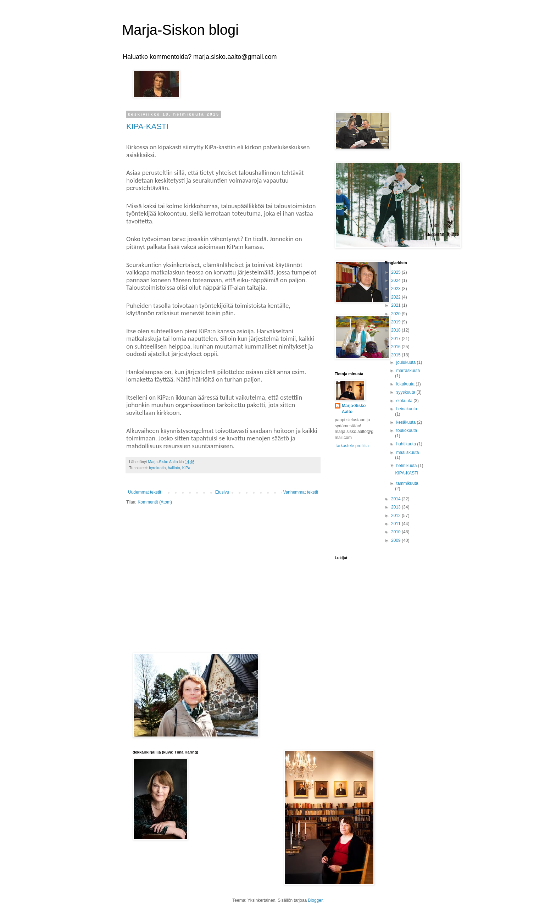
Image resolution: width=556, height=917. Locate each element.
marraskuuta (408, 370)
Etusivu (222, 492)
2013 (396, 507)
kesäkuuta (406, 422)
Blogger (315, 900)
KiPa (186, 468)
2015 (396, 354)
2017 (396, 338)
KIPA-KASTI (147, 126)
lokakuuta (406, 384)
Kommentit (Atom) (155, 502)
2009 (396, 540)
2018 (396, 330)
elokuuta (404, 400)
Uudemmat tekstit (144, 492)
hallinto (174, 468)
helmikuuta (407, 465)
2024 (396, 280)
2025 (396, 272)
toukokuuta (406, 430)
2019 (396, 321)
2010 (396, 531)
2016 (396, 346)
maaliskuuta (407, 452)
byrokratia (157, 468)
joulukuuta (406, 362)
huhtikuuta (406, 443)
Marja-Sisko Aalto (354, 408)
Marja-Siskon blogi (180, 30)
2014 (396, 498)
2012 (396, 515)
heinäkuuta (406, 408)
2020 (396, 313)
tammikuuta (407, 483)
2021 (396, 305)
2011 (396, 523)
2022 (396, 297)
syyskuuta (406, 392)
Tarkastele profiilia (352, 445)
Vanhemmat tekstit (300, 492)
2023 (396, 288)
